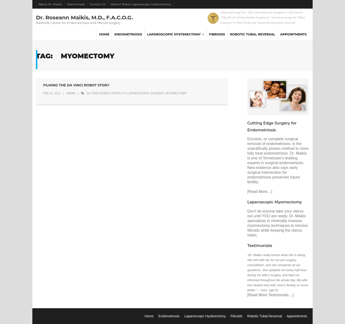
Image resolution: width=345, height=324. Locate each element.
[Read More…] (259, 192)
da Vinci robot (98, 93)
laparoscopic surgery (145, 93)
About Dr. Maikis (50, 4)
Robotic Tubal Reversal (264, 316)
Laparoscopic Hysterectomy (205, 316)
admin (71, 93)
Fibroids (236, 316)
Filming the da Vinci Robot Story (76, 85)
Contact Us (97, 4)
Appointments (297, 316)
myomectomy (176, 93)
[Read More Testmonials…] (270, 295)
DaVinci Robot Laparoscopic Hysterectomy (140, 4)
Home (149, 316)
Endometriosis (169, 316)
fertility (118, 93)
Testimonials (76, 4)
